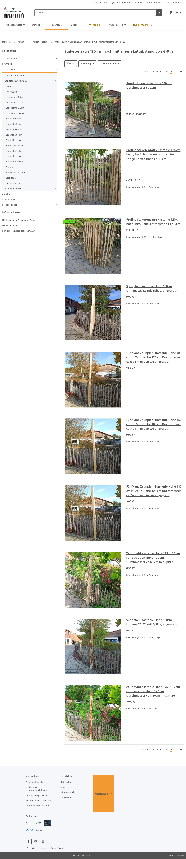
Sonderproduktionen (16, 172)
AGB (62, 787)
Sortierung (86, 63)
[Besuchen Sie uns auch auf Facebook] (29, 841)
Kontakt (139, 2)
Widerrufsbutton (103, 793)
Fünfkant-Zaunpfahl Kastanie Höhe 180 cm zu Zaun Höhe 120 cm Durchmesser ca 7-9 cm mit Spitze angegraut (153, 490)
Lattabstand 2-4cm (15, 97)
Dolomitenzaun (13, 183)
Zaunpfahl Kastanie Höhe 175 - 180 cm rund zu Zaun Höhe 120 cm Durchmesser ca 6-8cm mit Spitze (153, 557)
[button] (29, 58)
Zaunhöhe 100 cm (14, 140)
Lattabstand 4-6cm (15, 102)
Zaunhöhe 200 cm (14, 161)
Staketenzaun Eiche (14, 75)
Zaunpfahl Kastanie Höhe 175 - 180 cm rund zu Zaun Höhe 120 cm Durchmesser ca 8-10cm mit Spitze (153, 691)
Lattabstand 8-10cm (15, 113)
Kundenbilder (154, 2)
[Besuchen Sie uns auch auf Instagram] (43, 841)
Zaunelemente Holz (14, 188)
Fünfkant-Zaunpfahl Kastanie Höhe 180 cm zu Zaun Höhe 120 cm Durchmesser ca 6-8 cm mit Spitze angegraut (153, 357)
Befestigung (11, 91)
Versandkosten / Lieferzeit (38, 800)
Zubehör (6, 194)
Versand (61, 848)
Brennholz (7, 63)
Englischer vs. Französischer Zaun (18, 230)
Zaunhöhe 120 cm (14, 145)
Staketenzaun (9, 69)
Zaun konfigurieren (142, 24)
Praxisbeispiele (9, 204)
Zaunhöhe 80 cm (14, 134)
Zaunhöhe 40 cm (14, 118)
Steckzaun (11, 177)
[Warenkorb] (175, 13)
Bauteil (9, 86)
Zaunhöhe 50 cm (14, 124)
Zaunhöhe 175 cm (14, 156)
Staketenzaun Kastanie (16, 80)
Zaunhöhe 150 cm (14, 150)
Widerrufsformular (35, 782)
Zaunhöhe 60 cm (14, 129)
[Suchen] (95, 12)
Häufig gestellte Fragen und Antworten (111, 2)
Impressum (65, 797)
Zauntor (10, 167)
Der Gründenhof (173, 2)
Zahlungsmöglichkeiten (37, 795)
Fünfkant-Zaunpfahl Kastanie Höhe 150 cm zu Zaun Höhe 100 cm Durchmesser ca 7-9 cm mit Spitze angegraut (153, 424)
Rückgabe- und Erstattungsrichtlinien (36, 789)
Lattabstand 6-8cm (15, 107)
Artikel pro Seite (108, 63)
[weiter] (181, 71)
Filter (70, 63)
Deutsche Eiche (9, 225)
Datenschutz (66, 782)
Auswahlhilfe (8, 199)
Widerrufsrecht (67, 792)
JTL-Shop (180, 855)
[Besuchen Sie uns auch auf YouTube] (36, 841)
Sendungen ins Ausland (37, 805)
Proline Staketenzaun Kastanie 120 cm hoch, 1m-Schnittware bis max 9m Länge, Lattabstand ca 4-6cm (153, 154)
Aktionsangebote (10, 58)
